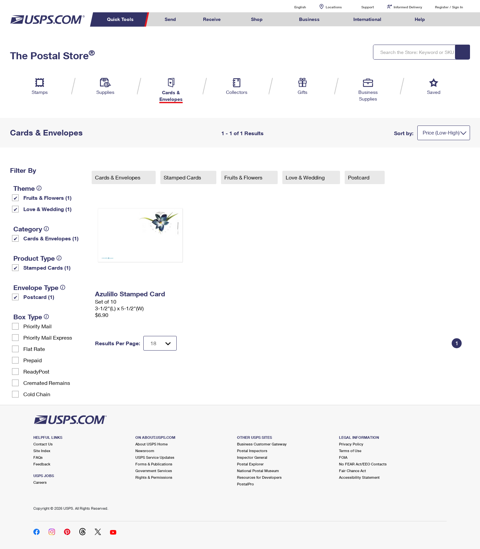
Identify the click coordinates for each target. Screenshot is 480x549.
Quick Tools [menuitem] (120, 19)
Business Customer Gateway (262, 444)
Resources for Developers (259, 477)
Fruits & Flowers (244, 177)
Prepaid (32, 360)
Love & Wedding (306, 177)
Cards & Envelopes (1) (51, 238)
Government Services (153, 470)
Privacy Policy (351, 444)
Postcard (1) (38, 297)
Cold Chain (36, 394)
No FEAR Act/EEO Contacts (363, 464)
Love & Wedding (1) (47, 209)
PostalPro (245, 484)
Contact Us (43, 444)
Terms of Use (350, 450)
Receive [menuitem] (212, 19)
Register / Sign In (449, 7)
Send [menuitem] (170, 19)
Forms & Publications (153, 464)
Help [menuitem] (420, 19)
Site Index (41, 450)
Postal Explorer (250, 464)
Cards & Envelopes (118, 177)
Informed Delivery (408, 7)
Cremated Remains (46, 383)
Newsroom (144, 450)
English (293, 7)
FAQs (38, 457)
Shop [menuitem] (257, 19)
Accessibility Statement (359, 477)
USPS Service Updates (154, 457)
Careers (40, 482)
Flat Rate (34, 349)
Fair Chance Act (352, 470)
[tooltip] (39, 188)
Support (367, 7)
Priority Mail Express (47, 337)
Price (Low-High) (441, 133)
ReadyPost (36, 371)
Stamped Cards (183, 177)
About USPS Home (151, 444)
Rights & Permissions (153, 477)
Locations (334, 7)
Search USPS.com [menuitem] (451, 19)
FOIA (343, 457)
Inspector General (252, 457)
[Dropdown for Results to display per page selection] (160, 343)
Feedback (41, 464)
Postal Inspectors (252, 450)
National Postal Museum (258, 470)
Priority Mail (37, 326)
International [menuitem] (367, 19)
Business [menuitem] (309, 19)
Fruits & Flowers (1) (47, 197)
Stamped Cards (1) (47, 267)
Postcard (359, 177)
